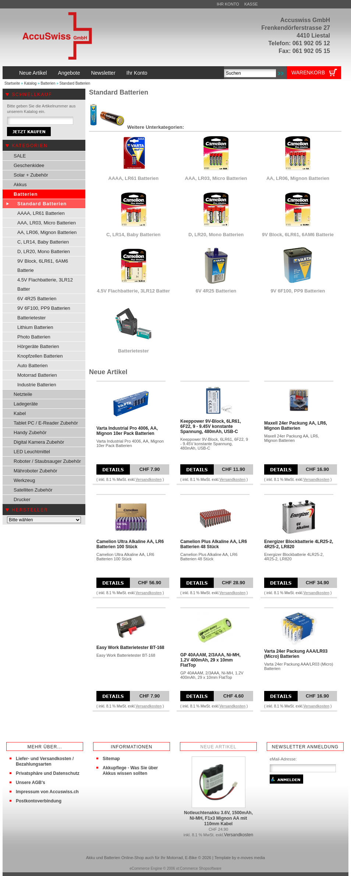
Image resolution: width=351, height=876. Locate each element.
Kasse (251, 4)
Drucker (22, 499)
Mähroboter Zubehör (35, 471)
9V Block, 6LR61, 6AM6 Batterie (42, 265)
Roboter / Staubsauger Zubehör (47, 461)
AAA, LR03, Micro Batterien (46, 223)
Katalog (30, 83)
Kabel (20, 413)
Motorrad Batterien (37, 375)
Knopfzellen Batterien (40, 356)
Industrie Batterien (36, 384)
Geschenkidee (29, 165)
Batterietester (31, 317)
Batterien (47, 83)
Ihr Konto (228, 4)
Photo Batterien (33, 337)
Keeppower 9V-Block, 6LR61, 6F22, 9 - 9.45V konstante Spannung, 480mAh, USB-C (210, 426)
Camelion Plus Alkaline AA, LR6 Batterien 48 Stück (213, 544)
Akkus (20, 184)
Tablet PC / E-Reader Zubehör (46, 423)
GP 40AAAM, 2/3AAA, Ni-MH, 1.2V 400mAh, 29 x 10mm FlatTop (210, 660)
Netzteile (23, 394)
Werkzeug (24, 480)
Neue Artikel (33, 73)
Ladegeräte (26, 404)
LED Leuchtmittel (32, 451)
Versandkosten (148, 480)
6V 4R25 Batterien (36, 298)
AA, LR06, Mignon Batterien (47, 232)
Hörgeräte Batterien (38, 346)
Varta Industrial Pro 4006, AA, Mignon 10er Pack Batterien (127, 431)
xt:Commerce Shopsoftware (198, 868)
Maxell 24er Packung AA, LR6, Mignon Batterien (295, 426)
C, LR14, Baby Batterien (43, 242)
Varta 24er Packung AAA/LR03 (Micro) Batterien (295, 654)
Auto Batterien (32, 365)
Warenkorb (308, 72)
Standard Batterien (75, 83)
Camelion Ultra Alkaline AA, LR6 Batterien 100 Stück (130, 544)
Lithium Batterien (35, 327)
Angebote (69, 73)
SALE (20, 156)
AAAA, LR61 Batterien (41, 213)
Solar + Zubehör (31, 175)
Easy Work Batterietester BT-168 (130, 647)
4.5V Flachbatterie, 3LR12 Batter (45, 284)
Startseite (12, 83)
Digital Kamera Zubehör (39, 442)
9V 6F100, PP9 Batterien (43, 308)
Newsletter (103, 73)
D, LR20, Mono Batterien (43, 251)
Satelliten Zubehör (33, 490)
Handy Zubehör (30, 432)
